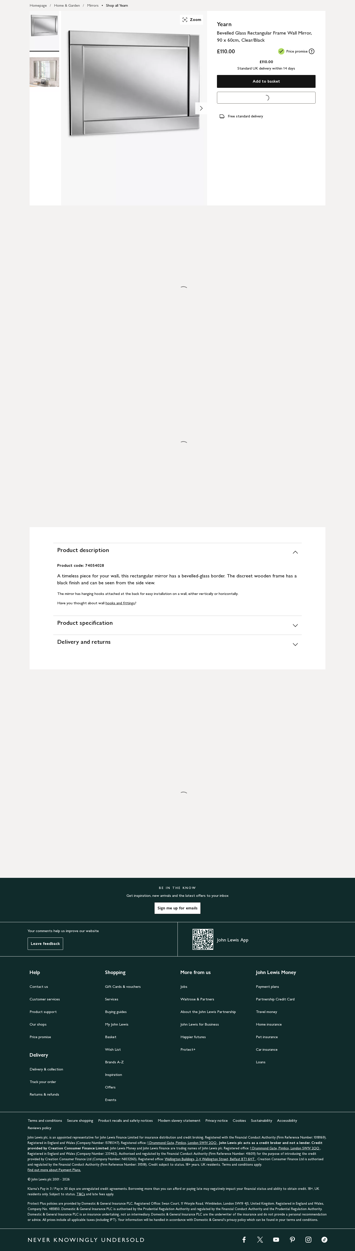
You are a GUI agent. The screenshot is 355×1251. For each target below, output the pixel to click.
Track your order (43, 1081)
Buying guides (116, 1011)
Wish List (113, 1049)
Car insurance (267, 1049)
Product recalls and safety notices (125, 1120)
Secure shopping (80, 1120)
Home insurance (269, 1024)
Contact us (39, 986)
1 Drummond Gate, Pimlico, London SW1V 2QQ (182, 1143)
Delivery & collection (46, 1069)
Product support (43, 1011)
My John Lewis (116, 1024)
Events (110, 1099)
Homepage (38, 5)
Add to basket (266, 81)
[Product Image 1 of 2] (44, 30)
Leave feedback (45, 943)
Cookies (239, 1120)
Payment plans (267, 986)
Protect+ (187, 1049)
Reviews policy (39, 1127)
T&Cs (80, 1194)
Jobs (183, 986)
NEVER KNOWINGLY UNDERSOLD (86, 1239)
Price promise (40, 1036)
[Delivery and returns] (177, 644)
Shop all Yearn (117, 5)
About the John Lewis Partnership (208, 1011)
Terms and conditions (45, 1120)
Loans (261, 1062)
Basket (110, 1036)
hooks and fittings (120, 603)
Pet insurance (267, 1036)
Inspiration (113, 1074)
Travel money (266, 1011)
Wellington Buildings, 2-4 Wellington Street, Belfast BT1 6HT (210, 1159)
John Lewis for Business (199, 1024)
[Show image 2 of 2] (201, 108)
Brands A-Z (114, 1062)
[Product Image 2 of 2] (44, 72)
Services (111, 999)
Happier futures (193, 1036)
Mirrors (93, 5)
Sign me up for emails (177, 908)
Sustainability (261, 1120)
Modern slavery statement (179, 1120)
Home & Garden (67, 5)
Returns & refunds (44, 1094)
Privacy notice (216, 1120)
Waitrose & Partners (197, 999)
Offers (110, 1087)
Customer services (45, 999)
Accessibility (287, 1120)
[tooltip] (312, 51)
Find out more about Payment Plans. (54, 1170)
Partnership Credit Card (275, 999)
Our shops (38, 1024)
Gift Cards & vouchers (123, 986)
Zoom (191, 20)
